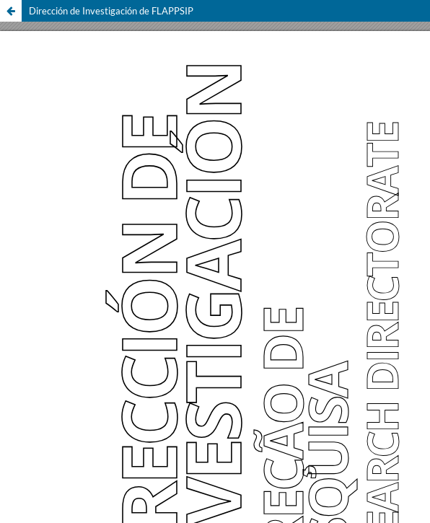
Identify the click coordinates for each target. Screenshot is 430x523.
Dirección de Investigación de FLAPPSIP (111, 11)
